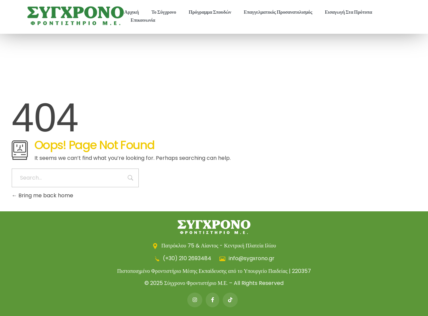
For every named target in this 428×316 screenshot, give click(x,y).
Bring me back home (42, 195)
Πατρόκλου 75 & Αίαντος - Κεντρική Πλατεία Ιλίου (214, 245)
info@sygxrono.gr (247, 258)
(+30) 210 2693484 (183, 258)
